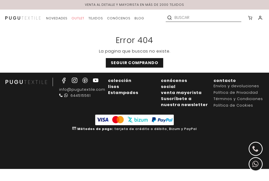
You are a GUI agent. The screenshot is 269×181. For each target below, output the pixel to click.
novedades (57, 18)
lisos (113, 86)
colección (119, 80)
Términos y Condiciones (238, 99)
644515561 (75, 95)
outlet (78, 18)
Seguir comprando (134, 63)
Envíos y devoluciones (236, 86)
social (168, 86)
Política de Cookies (233, 105)
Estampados (123, 93)
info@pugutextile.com (82, 89)
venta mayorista (181, 93)
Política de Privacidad (236, 92)
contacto (225, 80)
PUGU (23, 18)
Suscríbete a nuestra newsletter (184, 102)
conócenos (174, 80)
